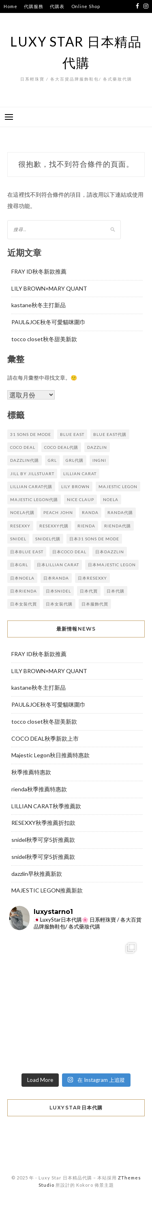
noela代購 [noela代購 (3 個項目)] (22, 512)
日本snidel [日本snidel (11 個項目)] (58, 591)
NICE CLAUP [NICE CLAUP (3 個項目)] (80, 499)
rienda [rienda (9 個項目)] (86, 525)
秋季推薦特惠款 (31, 772)
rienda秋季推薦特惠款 (39, 789)
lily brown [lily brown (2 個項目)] (75, 486)
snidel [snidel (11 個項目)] (18, 538)
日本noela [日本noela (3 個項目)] (22, 578)
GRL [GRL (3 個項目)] (52, 460)
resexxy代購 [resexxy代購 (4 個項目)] (54, 525)
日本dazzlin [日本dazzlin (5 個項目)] (109, 551)
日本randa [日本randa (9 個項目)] (56, 578)
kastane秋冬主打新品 (38, 305)
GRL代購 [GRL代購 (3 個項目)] (74, 460)
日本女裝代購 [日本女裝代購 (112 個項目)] (59, 603)
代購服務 (33, 6)
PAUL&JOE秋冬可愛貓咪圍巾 (48, 322)
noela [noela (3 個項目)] (110, 499)
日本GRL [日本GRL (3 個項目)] (19, 564)
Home (10, 6)
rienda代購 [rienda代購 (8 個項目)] (117, 525)
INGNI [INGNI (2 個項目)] (99, 460)
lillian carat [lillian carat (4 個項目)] (79, 473)
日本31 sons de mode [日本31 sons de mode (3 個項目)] (94, 538)
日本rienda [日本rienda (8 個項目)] (23, 591)
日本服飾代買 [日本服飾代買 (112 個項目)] (94, 603)
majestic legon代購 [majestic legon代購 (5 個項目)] (34, 499)
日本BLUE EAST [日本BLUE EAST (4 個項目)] (26, 551)
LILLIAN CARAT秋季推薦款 (46, 806)
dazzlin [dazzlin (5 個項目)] (97, 447)
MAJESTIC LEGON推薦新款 (47, 890)
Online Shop (85, 6)
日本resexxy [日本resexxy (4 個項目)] (92, 578)
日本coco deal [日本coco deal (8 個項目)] (69, 551)
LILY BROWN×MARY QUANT (49, 288)
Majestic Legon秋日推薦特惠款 (50, 755)
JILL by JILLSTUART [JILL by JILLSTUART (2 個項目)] (32, 473)
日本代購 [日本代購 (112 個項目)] (115, 591)
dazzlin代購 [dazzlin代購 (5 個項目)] (24, 460)
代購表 (57, 6)
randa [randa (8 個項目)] (90, 512)
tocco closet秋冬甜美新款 (44, 339)
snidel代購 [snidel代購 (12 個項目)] (47, 538)
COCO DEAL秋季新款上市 (45, 738)
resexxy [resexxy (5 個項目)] (20, 525)
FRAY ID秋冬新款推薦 (38, 271)
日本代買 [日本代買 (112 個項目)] (89, 591)
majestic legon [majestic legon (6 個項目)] (117, 486)
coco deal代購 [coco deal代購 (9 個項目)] (61, 447)
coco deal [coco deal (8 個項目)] (22, 447)
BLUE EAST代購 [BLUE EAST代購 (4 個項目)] (109, 434)
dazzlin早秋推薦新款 (36, 873)
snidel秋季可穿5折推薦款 (43, 839)
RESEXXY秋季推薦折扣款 (43, 822)
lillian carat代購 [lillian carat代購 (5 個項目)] (31, 486)
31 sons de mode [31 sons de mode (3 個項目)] (30, 434)
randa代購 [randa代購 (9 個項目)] (120, 512)
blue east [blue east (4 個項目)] (72, 434)
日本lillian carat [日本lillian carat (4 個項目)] (58, 564)
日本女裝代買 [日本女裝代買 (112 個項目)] (23, 603)
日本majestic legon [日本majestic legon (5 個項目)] (112, 564)
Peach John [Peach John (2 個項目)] (58, 512)
